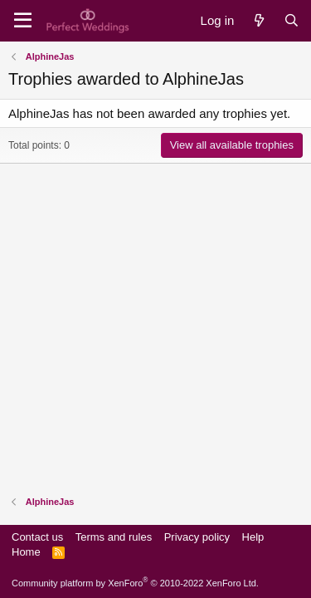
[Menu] (22, 21)
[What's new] (258, 20)
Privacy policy (197, 537)
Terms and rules (113, 537)
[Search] (291, 20)
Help (253, 537)
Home (26, 552)
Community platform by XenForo (135, 583)
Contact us (37, 537)
